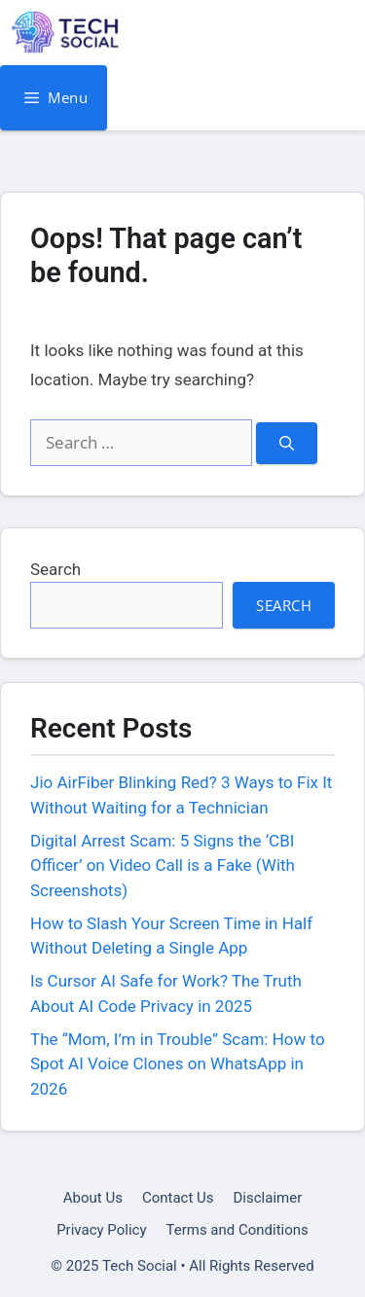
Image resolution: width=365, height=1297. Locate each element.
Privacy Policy (101, 1230)
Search (55, 569)
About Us (93, 1198)
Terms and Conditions (236, 1230)
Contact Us (178, 1198)
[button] (333, 32)
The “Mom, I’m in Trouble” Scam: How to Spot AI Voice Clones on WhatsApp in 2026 (177, 1064)
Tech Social (194, 32)
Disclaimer (268, 1198)
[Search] (286, 443)
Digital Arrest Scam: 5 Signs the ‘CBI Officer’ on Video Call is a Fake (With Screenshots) (162, 865)
